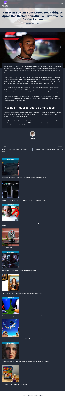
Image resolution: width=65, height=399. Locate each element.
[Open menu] (62, 4)
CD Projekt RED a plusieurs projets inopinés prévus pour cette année (19, 270)
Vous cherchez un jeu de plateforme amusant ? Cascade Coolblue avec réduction (22, 338)
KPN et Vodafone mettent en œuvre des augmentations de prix (16, 149)
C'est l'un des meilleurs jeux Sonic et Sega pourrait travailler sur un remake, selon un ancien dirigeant (27, 316)
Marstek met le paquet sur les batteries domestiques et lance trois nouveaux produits (24, 200)
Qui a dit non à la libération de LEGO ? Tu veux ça (14, 384)
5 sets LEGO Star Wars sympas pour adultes (13, 248)
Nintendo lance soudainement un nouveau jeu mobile (48, 148)
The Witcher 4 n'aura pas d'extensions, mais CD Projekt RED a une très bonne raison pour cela (25, 361)
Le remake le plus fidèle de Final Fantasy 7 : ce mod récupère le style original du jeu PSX (24, 177)
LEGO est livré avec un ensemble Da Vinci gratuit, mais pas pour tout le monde (22, 293)
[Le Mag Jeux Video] (5, 3)
